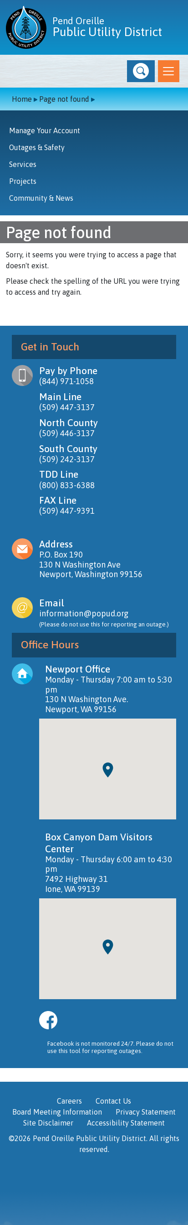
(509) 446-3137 (67, 433)
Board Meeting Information (57, 1112)
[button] (141, 71)
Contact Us (113, 1101)
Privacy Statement (146, 1112)
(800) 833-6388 (67, 485)
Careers (69, 1101)
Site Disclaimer (48, 1123)
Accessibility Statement (126, 1123)
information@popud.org (83, 613)
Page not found (64, 99)
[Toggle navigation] (168, 71)
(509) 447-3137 (67, 407)
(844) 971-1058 (66, 381)
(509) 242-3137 (67, 459)
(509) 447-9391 (67, 511)
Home (22, 99)
